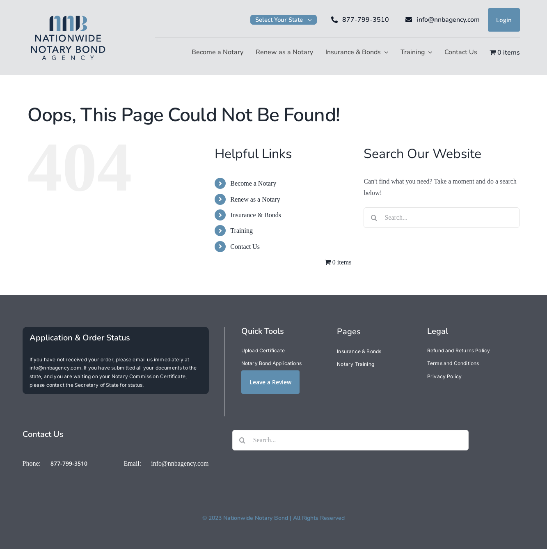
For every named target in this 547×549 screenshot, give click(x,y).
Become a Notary (253, 183)
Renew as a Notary (255, 199)
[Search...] (442, 217)
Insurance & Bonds (255, 214)
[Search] (374, 217)
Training (241, 230)
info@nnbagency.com (179, 463)
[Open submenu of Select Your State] (312, 20)
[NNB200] (68, 14)
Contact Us (245, 246)
